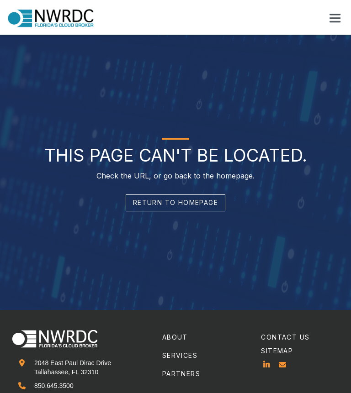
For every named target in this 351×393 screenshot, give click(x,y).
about (175, 337)
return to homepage (175, 202)
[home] (56, 18)
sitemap (277, 351)
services (179, 355)
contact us (285, 337)
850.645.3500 (54, 385)
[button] (335, 18)
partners (181, 373)
